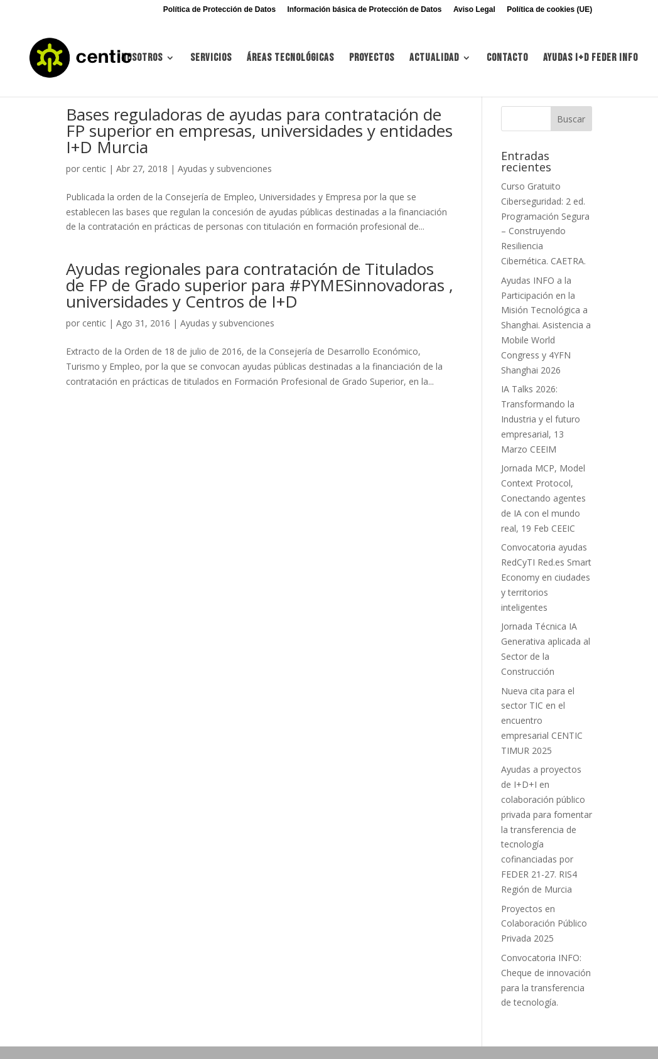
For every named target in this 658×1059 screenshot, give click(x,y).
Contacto (507, 58)
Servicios (211, 58)
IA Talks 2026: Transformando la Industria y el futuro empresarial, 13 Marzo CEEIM (540, 418)
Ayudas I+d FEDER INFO (590, 58)
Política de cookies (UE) (549, 10)
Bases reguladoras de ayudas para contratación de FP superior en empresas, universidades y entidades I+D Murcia (259, 130)
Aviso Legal (474, 10)
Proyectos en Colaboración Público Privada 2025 (544, 924)
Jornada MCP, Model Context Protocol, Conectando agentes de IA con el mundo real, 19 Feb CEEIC (543, 498)
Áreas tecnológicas (290, 58)
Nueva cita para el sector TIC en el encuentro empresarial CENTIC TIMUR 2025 (542, 720)
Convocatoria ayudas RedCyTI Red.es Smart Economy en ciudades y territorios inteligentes (546, 577)
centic (94, 169)
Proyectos (371, 58)
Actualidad (434, 58)
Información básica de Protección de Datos (364, 10)
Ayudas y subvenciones (225, 169)
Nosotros (142, 58)
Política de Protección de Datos (219, 10)
